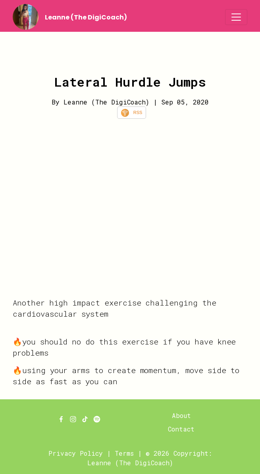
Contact (181, 429)
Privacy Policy (75, 453)
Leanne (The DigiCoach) (86, 17)
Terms (124, 453)
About (181, 415)
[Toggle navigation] (236, 17)
